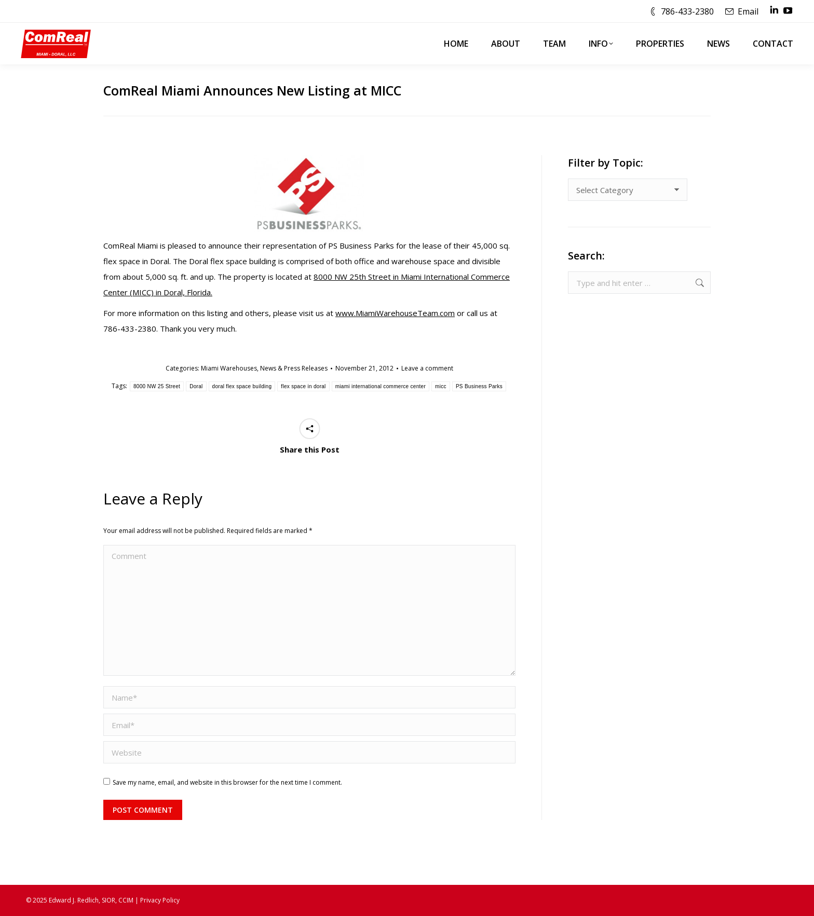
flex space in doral (303, 386)
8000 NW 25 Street (156, 386)
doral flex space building (242, 386)
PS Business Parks (479, 386)
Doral (195, 386)
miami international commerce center (380, 386)
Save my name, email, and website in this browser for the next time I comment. (227, 782)
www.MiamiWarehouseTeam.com (395, 313)
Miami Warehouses (229, 368)
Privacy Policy (160, 900)
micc (440, 386)
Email (748, 11)
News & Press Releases (294, 368)
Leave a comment (427, 368)
